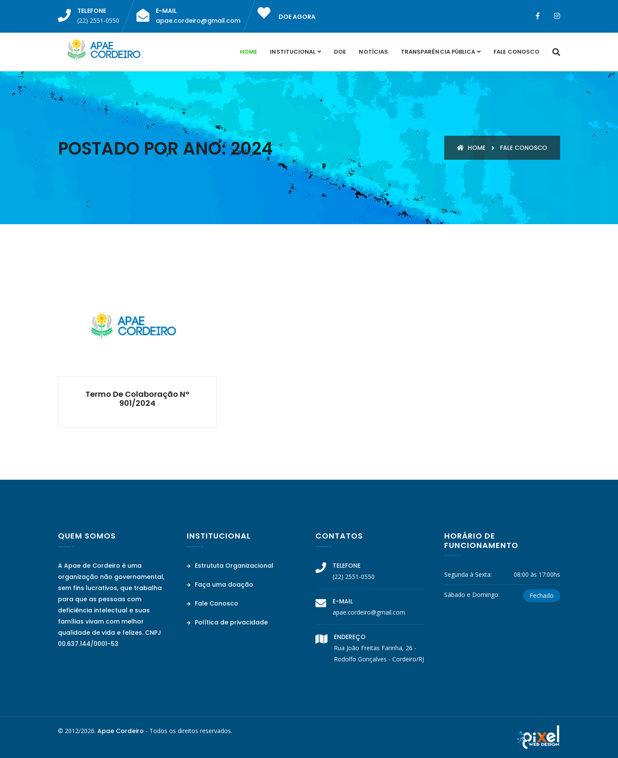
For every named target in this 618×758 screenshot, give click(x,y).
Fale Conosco (516, 52)
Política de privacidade (227, 622)
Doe (340, 52)
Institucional (292, 52)
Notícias (373, 52)
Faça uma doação (220, 584)
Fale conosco (523, 147)
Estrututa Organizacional (230, 565)
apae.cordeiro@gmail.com (198, 20)
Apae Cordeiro (120, 731)
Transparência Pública (438, 52)
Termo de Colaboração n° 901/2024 (137, 399)
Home (248, 52)
